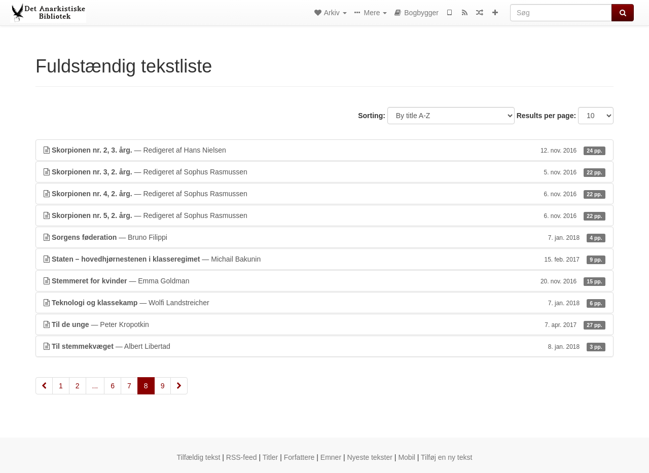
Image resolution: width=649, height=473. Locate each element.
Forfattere (299, 457)
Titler (270, 457)
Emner (330, 457)
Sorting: (371, 116)
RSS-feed (241, 457)
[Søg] (561, 12)
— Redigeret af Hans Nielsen (324, 150)
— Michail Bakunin (324, 259)
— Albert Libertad (324, 346)
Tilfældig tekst (199, 457)
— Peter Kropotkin (324, 324)
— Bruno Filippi (324, 237)
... (95, 386)
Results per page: (546, 116)
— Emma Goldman (324, 281)
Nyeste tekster (369, 457)
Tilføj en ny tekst (446, 457)
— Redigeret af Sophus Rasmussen (324, 172)
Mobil (406, 457)
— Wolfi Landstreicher (324, 303)
